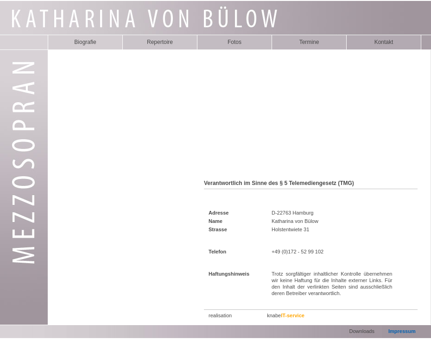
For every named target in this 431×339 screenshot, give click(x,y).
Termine (309, 42)
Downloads (361, 331)
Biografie (85, 42)
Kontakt (383, 42)
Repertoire (160, 42)
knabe (285, 315)
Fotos (234, 42)
